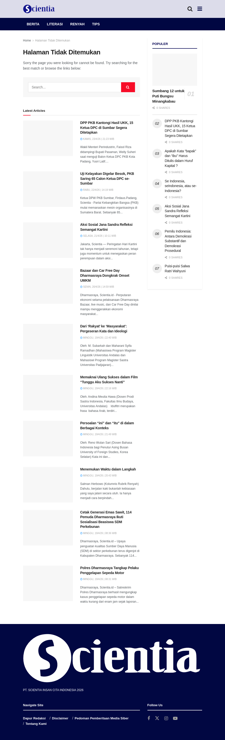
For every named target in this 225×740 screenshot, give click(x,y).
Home (27, 40)
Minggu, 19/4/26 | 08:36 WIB (98, 533)
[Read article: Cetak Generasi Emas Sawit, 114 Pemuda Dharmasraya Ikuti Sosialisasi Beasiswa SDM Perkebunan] (48, 527)
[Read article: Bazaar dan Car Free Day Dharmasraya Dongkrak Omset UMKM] (48, 286)
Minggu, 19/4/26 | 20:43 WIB (98, 475)
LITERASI (55, 24)
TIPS (96, 24)
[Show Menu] (199, 9)
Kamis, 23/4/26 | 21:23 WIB (97, 139)
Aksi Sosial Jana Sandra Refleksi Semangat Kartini (177, 211)
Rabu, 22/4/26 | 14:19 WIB (96, 190)
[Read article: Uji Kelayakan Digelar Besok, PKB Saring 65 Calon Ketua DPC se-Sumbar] (48, 189)
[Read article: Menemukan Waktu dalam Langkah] (48, 485)
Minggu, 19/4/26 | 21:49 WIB (98, 434)
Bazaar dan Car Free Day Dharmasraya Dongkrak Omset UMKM (104, 275)
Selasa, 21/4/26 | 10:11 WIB (98, 235)
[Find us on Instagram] (166, 718)
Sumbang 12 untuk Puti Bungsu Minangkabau (168, 96)
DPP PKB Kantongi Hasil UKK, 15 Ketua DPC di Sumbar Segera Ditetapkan (106, 127)
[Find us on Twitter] (157, 718)
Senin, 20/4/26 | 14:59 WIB (97, 286)
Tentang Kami (35, 724)
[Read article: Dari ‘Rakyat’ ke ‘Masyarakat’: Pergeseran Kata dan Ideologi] (48, 341)
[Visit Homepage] (39, 9)
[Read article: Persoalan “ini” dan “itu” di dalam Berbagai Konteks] (48, 438)
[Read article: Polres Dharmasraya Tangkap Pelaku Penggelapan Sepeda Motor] (48, 583)
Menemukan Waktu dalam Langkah (108, 469)
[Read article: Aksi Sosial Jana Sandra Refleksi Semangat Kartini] (48, 240)
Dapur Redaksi (34, 718)
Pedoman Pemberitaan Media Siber (102, 718)
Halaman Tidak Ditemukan (52, 40)
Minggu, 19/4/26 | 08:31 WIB (98, 579)
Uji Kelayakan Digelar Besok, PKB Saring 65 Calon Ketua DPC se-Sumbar (107, 178)
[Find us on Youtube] (175, 718)
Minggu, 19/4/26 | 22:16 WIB (98, 388)
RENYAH (77, 24)
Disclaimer (60, 718)
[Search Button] (189, 9)
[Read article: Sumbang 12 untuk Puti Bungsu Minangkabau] (174, 70)
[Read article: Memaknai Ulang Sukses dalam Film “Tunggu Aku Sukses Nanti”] (48, 392)
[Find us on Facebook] (148, 718)
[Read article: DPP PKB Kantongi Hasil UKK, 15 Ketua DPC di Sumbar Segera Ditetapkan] (48, 138)
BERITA (33, 24)
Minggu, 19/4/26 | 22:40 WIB (98, 337)
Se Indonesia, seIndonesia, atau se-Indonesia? (181, 186)
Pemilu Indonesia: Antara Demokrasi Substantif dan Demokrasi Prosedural (178, 241)
